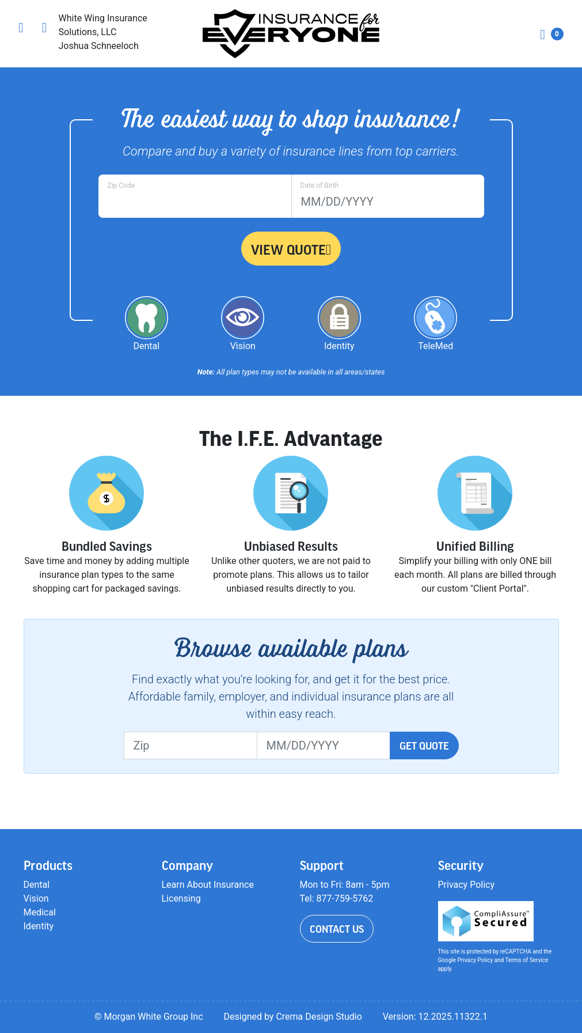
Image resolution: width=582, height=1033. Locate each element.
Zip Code (121, 185)
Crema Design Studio (319, 1016)
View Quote (291, 249)
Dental (37, 884)
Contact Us (337, 928)
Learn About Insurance (208, 884)
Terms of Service (527, 960)
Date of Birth (319, 185)
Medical (40, 912)
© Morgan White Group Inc (148, 1016)
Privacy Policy (466, 884)
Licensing (181, 898)
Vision (36, 898)
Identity (39, 926)
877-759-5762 (345, 898)
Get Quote (424, 745)
